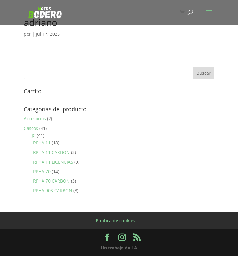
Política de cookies (115, 220)
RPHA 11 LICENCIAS (53, 162)
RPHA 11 (42, 143)
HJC (32, 135)
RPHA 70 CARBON (51, 181)
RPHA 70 (42, 171)
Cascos (31, 128)
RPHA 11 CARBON (51, 152)
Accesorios (35, 118)
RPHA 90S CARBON (52, 190)
